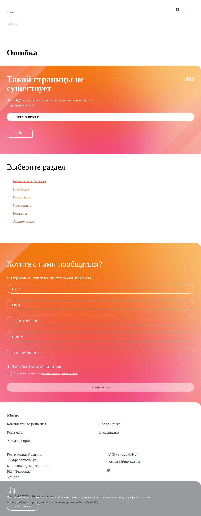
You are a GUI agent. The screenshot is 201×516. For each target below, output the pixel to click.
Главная (12, 23)
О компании (21, 197)
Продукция (21, 189)
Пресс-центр (22, 205)
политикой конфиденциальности (80, 497)
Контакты (20, 213)
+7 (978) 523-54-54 (123, 454)
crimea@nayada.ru (124, 461)
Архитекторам (23, 221)
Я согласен (23, 506)
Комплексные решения (29, 181)
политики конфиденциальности (59, 373)
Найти (19, 133)
